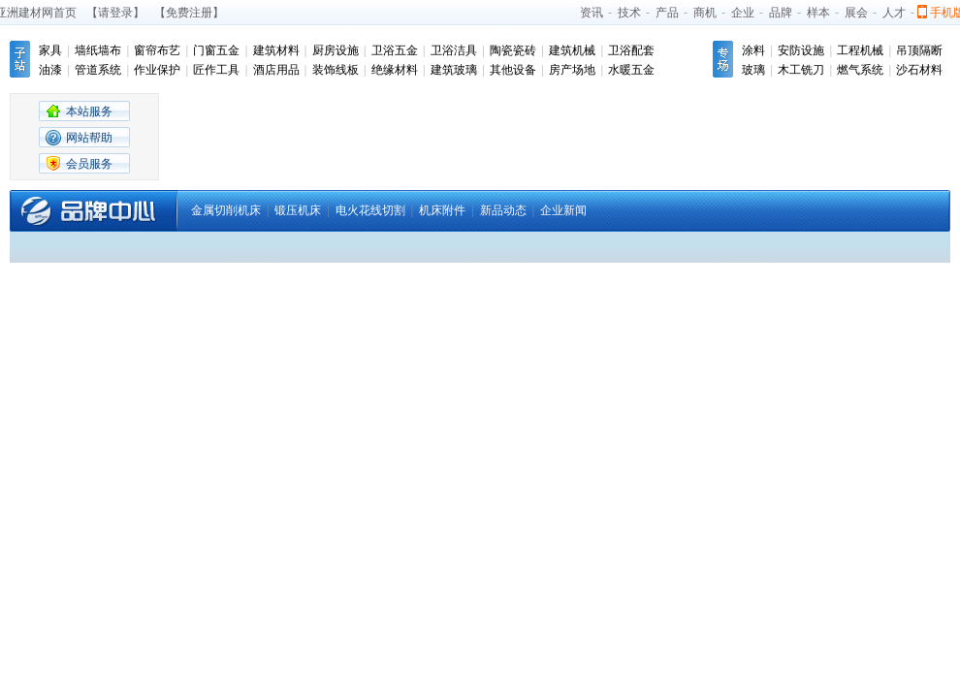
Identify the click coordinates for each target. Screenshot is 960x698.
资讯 (591, 12)
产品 (667, 12)
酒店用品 (276, 70)
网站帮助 (89, 137)
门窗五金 (216, 50)
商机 (705, 12)
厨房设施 (335, 50)
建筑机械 (572, 50)
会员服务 (89, 164)
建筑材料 (276, 50)
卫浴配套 (631, 50)
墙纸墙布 (98, 50)
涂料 (753, 50)
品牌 (780, 12)
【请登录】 (115, 12)
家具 (50, 50)
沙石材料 (919, 70)
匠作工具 (216, 70)
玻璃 (753, 70)
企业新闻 (563, 210)
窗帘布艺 (157, 50)
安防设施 (801, 50)
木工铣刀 (801, 70)
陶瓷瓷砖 (513, 50)
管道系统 (98, 70)
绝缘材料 (394, 70)
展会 (856, 12)
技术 (629, 12)
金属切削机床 (226, 210)
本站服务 (89, 111)
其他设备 (513, 70)
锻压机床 (297, 210)
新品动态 (503, 210)
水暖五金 (631, 70)
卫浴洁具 (454, 50)
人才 (894, 12)
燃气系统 (860, 70)
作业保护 (157, 70)
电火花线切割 (370, 210)
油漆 (50, 70)
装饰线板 (335, 70)
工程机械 (860, 50)
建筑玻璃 (454, 70)
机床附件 (442, 210)
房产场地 (572, 70)
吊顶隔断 (919, 50)
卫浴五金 (394, 50)
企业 (742, 12)
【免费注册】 (189, 12)
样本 (818, 12)
